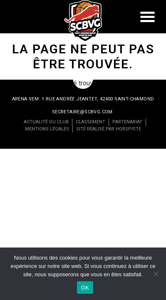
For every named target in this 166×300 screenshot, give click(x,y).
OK (85, 288)
